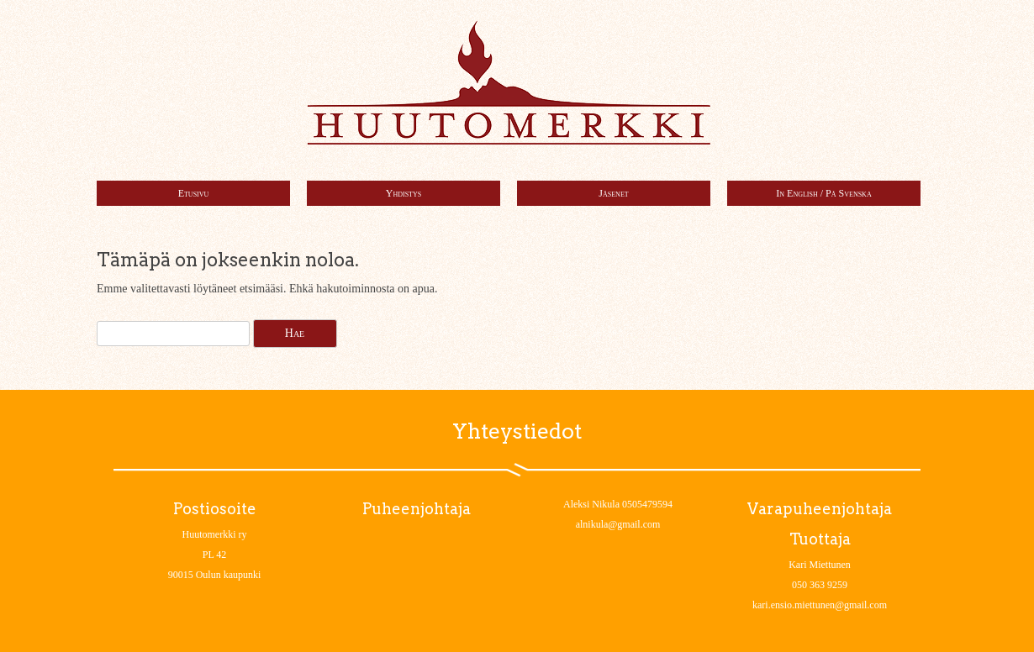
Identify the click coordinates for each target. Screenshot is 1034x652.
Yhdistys (403, 193)
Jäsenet (613, 193)
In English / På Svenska (823, 193)
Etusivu (193, 193)
